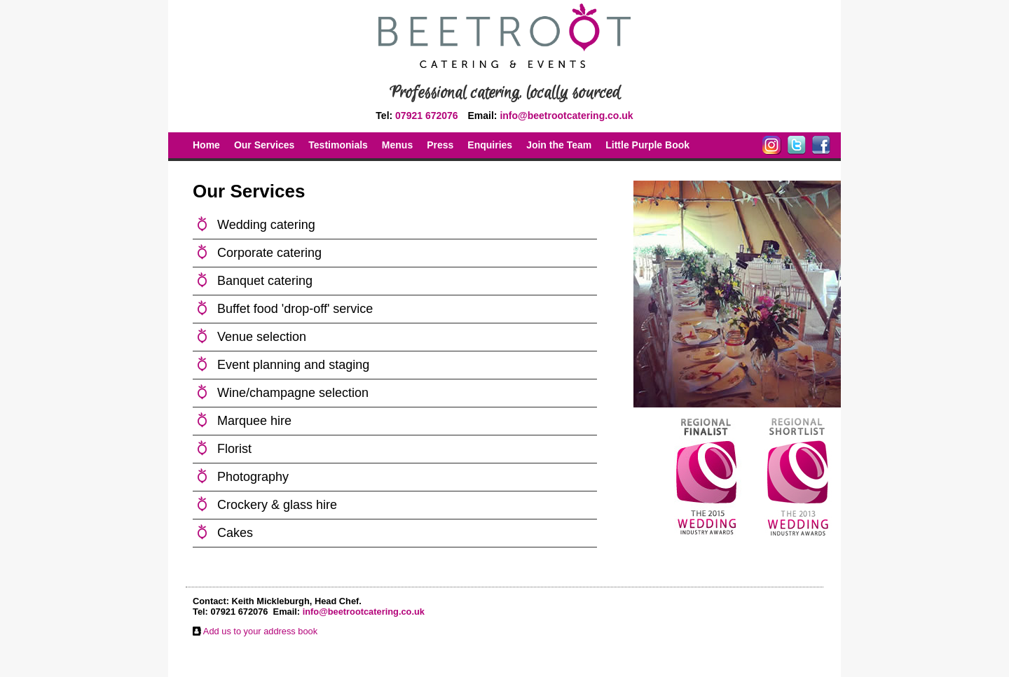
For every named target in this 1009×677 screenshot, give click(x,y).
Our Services (264, 145)
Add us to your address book (260, 631)
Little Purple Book (647, 145)
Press (440, 145)
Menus (397, 145)
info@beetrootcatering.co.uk (566, 115)
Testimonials (338, 145)
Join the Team (558, 145)
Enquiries (489, 145)
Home (206, 145)
